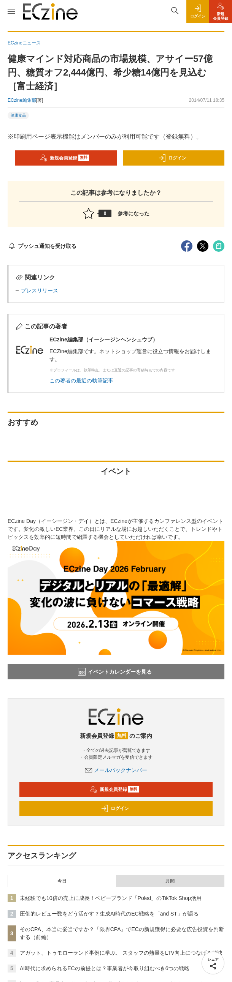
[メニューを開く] (11, 11)
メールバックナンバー (116, 770)
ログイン (172, 158)
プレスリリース (39, 290)
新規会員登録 (64, 158)
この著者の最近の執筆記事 (81, 380)
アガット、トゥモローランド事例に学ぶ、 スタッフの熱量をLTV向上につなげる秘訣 (121, 953)
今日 (62, 881)
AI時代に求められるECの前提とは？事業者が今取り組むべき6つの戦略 (104, 968)
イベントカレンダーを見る (115, 672)
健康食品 (18, 115)
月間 (170, 881)
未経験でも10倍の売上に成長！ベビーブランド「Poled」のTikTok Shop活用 (111, 898)
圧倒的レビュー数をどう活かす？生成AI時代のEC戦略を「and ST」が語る (109, 914)
